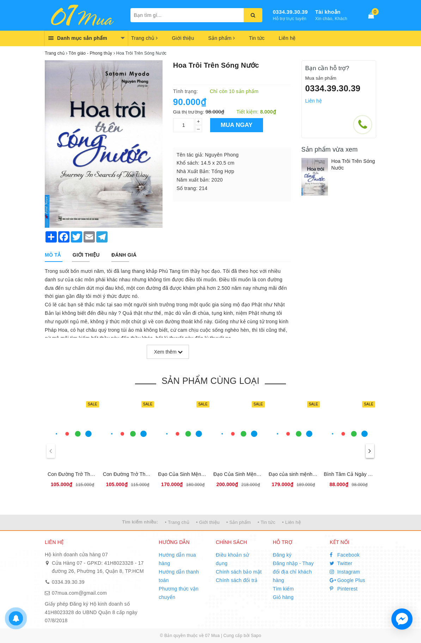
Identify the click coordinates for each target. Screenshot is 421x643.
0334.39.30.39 (290, 12)
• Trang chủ (177, 522)
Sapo (256, 635)
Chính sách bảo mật (239, 572)
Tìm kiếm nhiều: (140, 522)
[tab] (53, 255)
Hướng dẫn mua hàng (177, 559)
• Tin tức (266, 522)
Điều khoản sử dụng (232, 559)
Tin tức (256, 38)
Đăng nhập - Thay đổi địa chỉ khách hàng (293, 572)
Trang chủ (144, 38)
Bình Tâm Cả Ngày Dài (350, 474)
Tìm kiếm (283, 589)
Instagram (345, 572)
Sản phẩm (221, 38)
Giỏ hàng (283, 597)
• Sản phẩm (238, 522)
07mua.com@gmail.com (79, 593)
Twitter (341, 563)
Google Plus (347, 580)
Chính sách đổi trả (237, 580)
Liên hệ (287, 38)
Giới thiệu (183, 38)
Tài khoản (328, 12)
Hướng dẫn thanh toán (179, 576)
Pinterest (344, 589)
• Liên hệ (291, 522)
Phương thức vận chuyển (179, 593)
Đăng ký (282, 555)
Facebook (345, 555)
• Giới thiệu (208, 522)
